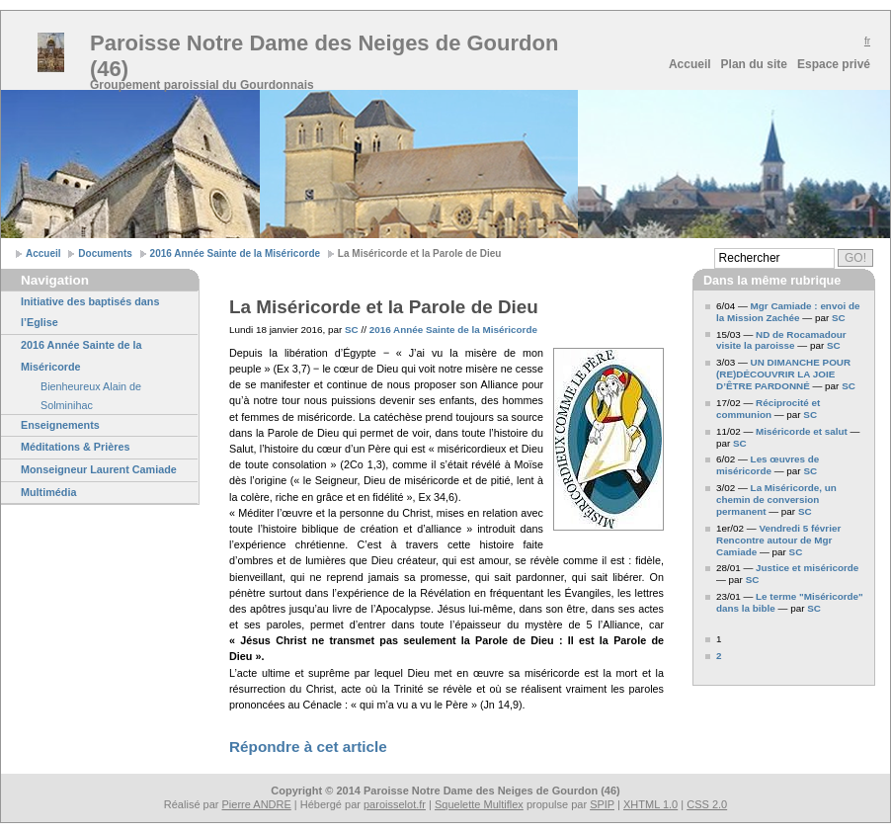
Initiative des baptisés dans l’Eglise (90, 312)
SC (352, 329)
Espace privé (833, 64)
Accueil (690, 64)
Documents (104, 253)
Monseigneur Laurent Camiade (99, 469)
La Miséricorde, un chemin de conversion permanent (776, 499)
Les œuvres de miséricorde (767, 465)
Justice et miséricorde (807, 567)
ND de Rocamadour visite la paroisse (781, 340)
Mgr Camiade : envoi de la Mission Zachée (787, 311)
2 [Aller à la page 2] (719, 655)
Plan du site (754, 64)
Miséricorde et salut (803, 431)
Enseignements (60, 425)
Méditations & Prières (75, 447)
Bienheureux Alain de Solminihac (90, 395)
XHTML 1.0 (650, 804)
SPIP (602, 804)
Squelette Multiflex (479, 804)
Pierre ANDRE (256, 804)
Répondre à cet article (308, 746)
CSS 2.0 (707, 804)
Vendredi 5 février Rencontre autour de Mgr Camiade (778, 540)
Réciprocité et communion (768, 408)
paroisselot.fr (395, 804)
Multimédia (48, 492)
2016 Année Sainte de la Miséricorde (235, 253)
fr (867, 41)
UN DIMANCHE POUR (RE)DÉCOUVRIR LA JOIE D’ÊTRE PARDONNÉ (783, 374)
